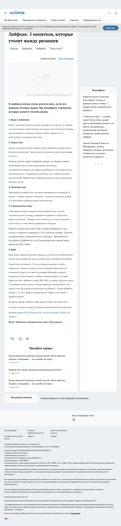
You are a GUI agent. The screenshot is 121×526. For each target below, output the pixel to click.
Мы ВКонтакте (11, 20)
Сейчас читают (58, 20)
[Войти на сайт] (115, 13)
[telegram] (28, 339)
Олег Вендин (65, 58)
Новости (31, 436)
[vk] (12, 339)
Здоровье (27, 48)
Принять (110, 28)
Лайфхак (41, 48)
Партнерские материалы (34, 20)
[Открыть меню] (5, 13)
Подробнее (19, 509)
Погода (14, 48)
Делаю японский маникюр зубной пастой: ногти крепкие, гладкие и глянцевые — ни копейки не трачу (41, 359)
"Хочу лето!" (56, 48)
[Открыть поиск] (109, 13)
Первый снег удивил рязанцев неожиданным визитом (41, 371)
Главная (53, 436)
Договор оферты (10, 430)
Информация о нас (92, 20)
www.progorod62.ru (32, 444)
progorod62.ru (44, 469)
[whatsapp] (20, 339)
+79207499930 (23, 460)
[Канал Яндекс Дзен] (74, 419)
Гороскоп (74, 20)
